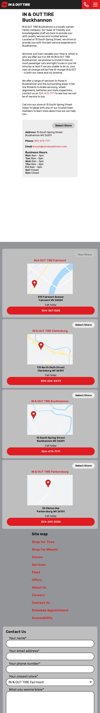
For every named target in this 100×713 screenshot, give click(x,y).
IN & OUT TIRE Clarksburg (50, 331)
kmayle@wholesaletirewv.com (50, 146)
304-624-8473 (51, 380)
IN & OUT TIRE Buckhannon (50, 401)
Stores (37, 557)
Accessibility (42, 618)
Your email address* (24, 651)
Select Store (63, 125)
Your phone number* (24, 663)
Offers (37, 580)
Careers (38, 595)
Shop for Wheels (45, 549)
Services (39, 565)
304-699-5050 (51, 521)
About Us (39, 587)
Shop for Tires (43, 542)
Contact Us (41, 603)
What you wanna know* (26, 689)
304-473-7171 (47, 93)
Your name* (18, 638)
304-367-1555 (51, 310)
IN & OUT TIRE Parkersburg (50, 471)
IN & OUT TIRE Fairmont (50, 260)
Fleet (36, 572)
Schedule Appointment (50, 610)
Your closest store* (23, 676)
